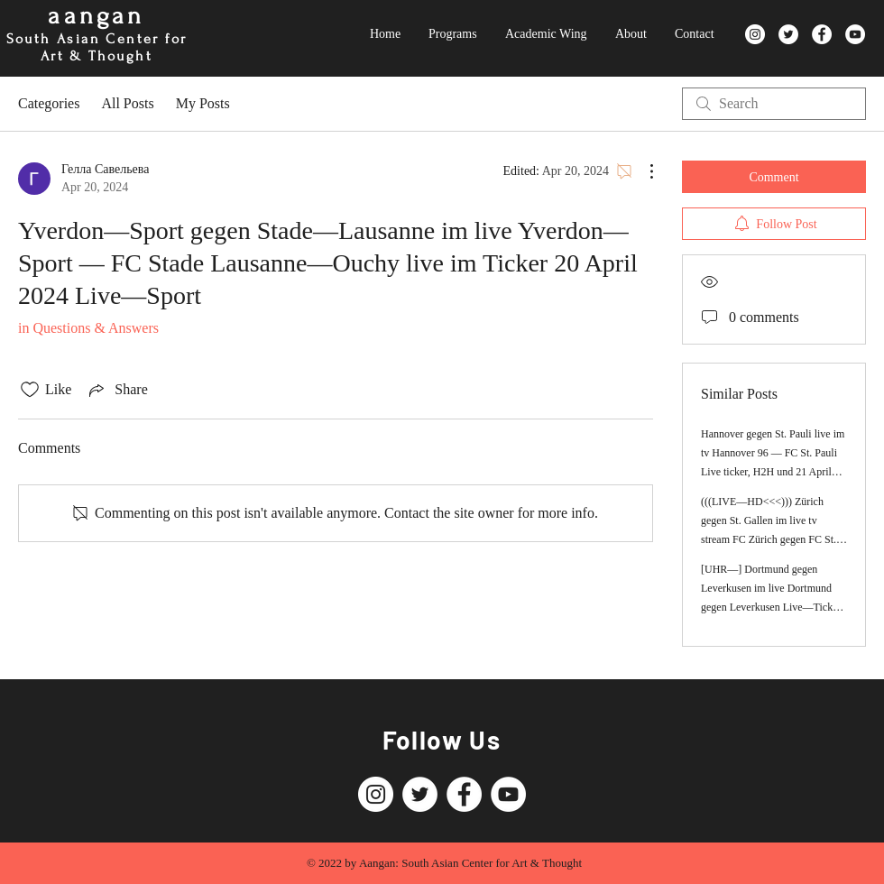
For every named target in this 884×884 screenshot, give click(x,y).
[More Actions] (642, 171)
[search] (774, 103)
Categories (48, 103)
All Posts (127, 103)
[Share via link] (116, 390)
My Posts (203, 103)
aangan (96, 16)
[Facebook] (822, 34)
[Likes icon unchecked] (29, 390)
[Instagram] (755, 34)
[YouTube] (855, 34)
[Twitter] (788, 34)
